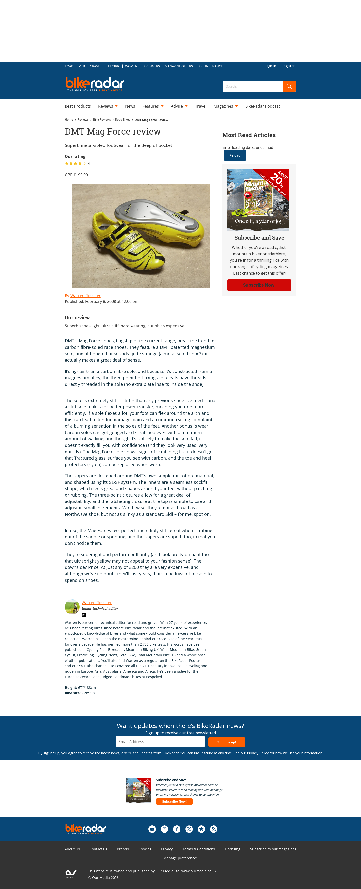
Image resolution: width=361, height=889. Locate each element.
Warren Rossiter (97, 602)
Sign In (270, 66)
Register (288, 66)
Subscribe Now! (174, 801)
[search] (289, 86)
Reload (235, 155)
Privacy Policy (258, 753)
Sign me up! (226, 742)
